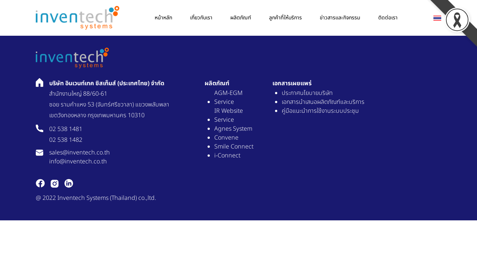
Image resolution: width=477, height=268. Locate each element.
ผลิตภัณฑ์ (240, 18)
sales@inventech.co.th (79, 152)
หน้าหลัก (163, 18)
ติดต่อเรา (388, 18)
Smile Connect (233, 146)
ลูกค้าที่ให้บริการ (285, 18)
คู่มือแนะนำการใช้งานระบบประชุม (320, 110)
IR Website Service (228, 115)
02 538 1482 (65, 139)
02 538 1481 (65, 129)
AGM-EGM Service (228, 97)
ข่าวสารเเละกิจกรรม (340, 18)
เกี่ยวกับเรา (201, 18)
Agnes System (233, 128)
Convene (226, 137)
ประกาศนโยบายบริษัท (307, 93)
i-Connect (227, 155)
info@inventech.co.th (78, 161)
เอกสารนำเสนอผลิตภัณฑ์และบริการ (323, 102)
